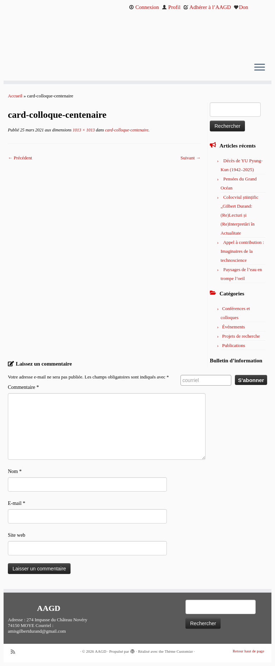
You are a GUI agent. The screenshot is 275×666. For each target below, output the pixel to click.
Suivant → (190, 157)
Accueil (15, 95)
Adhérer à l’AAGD (207, 7)
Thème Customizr (179, 651)
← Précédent (20, 157)
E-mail (16, 503)
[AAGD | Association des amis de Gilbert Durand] (137, 35)
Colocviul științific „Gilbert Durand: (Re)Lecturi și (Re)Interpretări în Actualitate (239, 215)
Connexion (144, 7)
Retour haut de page (248, 651)
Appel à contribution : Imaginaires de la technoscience (242, 251)
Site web (16, 535)
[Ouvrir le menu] (259, 67)
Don (241, 7)
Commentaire (23, 387)
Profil (171, 7)
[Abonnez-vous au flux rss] (15, 652)
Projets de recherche (241, 336)
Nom (15, 471)
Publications (233, 345)
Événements (233, 326)
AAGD (100, 651)
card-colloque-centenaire (126, 129)
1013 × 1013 (83, 129)
